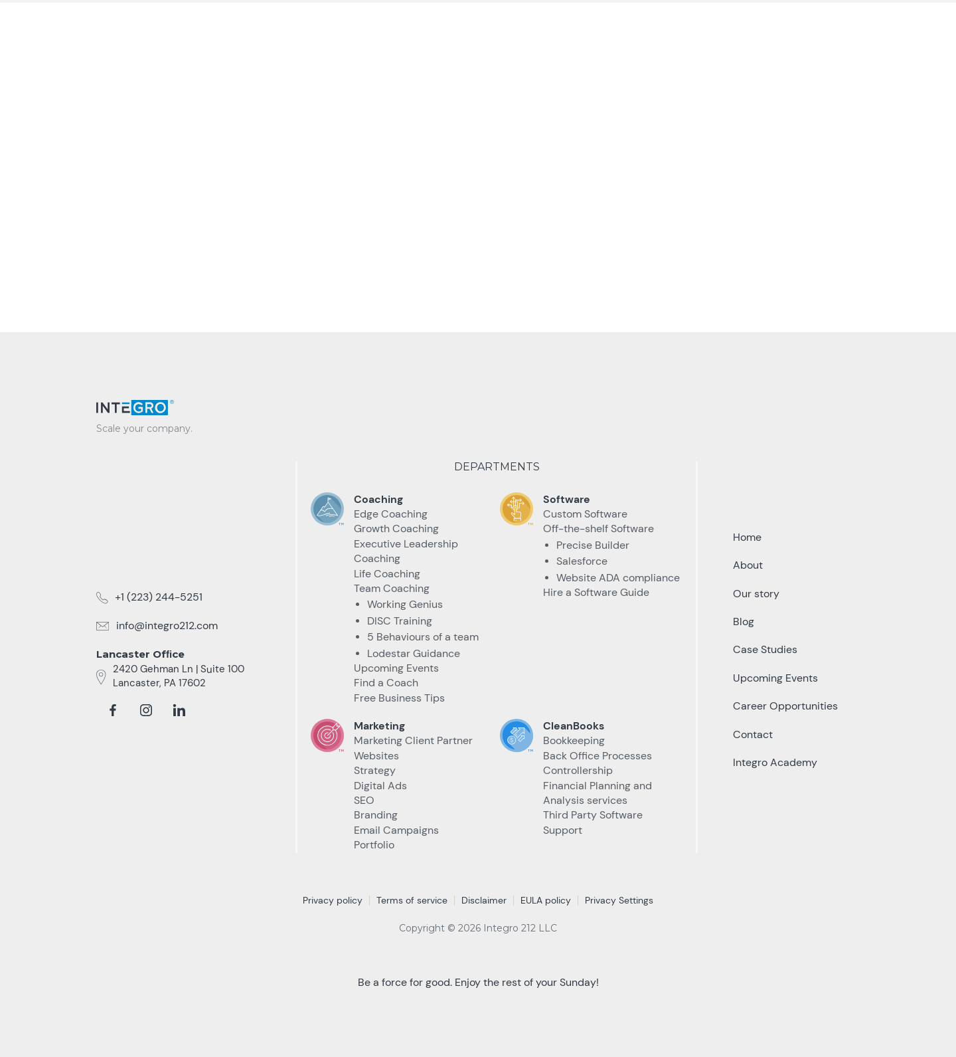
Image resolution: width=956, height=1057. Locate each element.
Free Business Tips (399, 698)
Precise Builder (592, 545)
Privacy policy (332, 900)
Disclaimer (484, 900)
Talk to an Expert (788, 26)
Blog (743, 621)
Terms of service (411, 900)
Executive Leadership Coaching (406, 551)
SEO (364, 800)
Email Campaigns (396, 830)
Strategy (375, 770)
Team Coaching (392, 588)
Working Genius (405, 604)
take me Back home (478, 250)
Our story (756, 594)
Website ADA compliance (618, 578)
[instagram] (146, 710)
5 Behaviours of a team (423, 637)
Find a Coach (386, 683)
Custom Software (585, 514)
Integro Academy (775, 762)
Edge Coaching (391, 514)
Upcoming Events (396, 668)
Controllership (578, 770)
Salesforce (581, 561)
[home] (149, 21)
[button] (484, 25)
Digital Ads (380, 786)
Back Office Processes (597, 756)
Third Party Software (593, 815)
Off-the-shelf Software (598, 528)
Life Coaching (387, 574)
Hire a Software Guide (596, 592)
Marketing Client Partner (413, 740)
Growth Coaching (396, 528)
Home (747, 537)
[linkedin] (179, 710)
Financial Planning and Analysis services (597, 793)
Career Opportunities (785, 706)
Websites (376, 756)
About (748, 565)
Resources (656, 25)
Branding (376, 815)
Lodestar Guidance (413, 653)
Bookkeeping (574, 740)
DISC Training (399, 621)
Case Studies (567, 25)
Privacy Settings (619, 900)
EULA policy (545, 900)
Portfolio (374, 845)
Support (562, 830)
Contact (753, 734)
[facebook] (113, 710)
